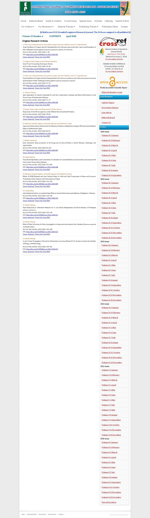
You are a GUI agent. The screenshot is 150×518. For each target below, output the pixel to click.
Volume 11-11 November (111, 295)
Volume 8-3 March (109, 452)
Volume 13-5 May (109, 155)
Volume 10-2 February (111, 313)
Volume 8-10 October (110, 487)
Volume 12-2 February (111, 188)
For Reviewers (45, 26)
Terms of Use (42, 514)
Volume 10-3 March (110, 318)
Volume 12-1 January (110, 183)
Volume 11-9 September (111, 285)
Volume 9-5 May (108, 390)
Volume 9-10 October (110, 425)
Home (23, 514)
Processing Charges (110, 108)
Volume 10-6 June (109, 333)
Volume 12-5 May (109, 203)
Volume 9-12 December (111, 435)
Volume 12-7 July (108, 213)
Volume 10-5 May (109, 328)
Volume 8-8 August (109, 477)
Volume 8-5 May (108, 462)
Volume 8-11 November (111, 492)
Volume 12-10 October (111, 228)
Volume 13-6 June (109, 160)
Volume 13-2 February (111, 140)
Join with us (107, 113)
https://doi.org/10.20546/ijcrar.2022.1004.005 (42, 117)
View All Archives (109, 502)
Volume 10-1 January (110, 308)
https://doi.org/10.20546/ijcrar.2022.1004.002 (42, 69)
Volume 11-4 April (109, 260)
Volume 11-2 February (111, 250)
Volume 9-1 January (110, 370)
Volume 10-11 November (112, 358)
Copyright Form (52, 514)
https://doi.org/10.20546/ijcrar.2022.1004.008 (42, 167)
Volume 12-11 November (112, 233)
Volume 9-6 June (108, 395)
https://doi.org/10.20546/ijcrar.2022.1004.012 (42, 232)
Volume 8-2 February (110, 447)
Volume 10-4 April (109, 323)
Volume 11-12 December (111, 300)
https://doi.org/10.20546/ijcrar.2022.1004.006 (42, 134)
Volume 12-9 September (111, 223)
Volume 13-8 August (110, 170)
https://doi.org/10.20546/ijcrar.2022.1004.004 (42, 102)
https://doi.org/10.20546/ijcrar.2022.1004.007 (42, 150)
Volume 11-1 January (110, 245)
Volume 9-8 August (109, 415)
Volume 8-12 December (111, 497)
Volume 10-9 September (112, 348)
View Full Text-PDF (43, 57)
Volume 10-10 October (111, 353)
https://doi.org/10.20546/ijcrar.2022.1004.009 (42, 184)
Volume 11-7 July (108, 275)
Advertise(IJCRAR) (32, 514)
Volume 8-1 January (110, 442)
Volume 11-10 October (111, 290)
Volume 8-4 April (109, 457)
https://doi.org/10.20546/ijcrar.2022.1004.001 (42, 55)
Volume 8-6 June (108, 467)
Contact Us (106, 123)
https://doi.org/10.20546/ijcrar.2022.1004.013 (42, 249)
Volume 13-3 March (110, 145)
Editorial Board (108, 118)
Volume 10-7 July (109, 338)
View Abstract (28, 57)
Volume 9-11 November (111, 430)
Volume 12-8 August (110, 218)
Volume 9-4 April (109, 385)
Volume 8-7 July (108, 472)
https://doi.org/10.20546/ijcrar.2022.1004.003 (42, 86)
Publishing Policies (88, 26)
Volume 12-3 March (110, 193)
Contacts (61, 514)
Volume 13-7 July (108, 165)
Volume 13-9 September (111, 175)
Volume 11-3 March (110, 255)
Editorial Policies (66, 26)
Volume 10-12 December (112, 363)
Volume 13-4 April (109, 150)
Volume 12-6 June (109, 208)
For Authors (27, 26)
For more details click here (114, 59)
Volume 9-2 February (110, 375)
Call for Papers (108, 103)
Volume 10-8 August (110, 343)
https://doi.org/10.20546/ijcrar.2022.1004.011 (42, 215)
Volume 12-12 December (112, 238)
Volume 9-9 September (111, 420)
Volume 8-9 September (111, 482)
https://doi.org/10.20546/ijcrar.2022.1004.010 (42, 198)
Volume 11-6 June (109, 270)
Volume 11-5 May (109, 265)
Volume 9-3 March (109, 380)
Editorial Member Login (112, 92)
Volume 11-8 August (110, 280)
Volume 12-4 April (109, 198)
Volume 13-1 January (110, 135)
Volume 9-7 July (108, 405)
